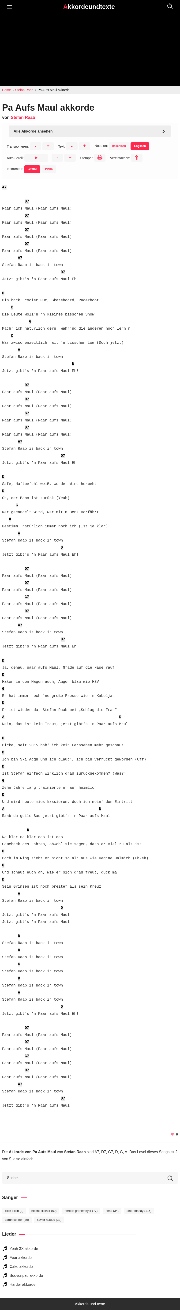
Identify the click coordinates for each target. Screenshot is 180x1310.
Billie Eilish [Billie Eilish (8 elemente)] (14, 1211)
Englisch (140, 146)
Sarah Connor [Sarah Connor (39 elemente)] (17, 1219)
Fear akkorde (21, 1258)
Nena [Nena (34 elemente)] (112, 1211)
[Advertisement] (90, 51)
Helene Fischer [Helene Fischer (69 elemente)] (44, 1211)
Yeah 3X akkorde (24, 1249)
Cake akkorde (21, 1267)
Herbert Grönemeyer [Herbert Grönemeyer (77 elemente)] (81, 1211)
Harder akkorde (22, 1284)
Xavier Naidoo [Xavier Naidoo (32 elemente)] (49, 1219)
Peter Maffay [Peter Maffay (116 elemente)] (139, 1211)
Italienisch (119, 146)
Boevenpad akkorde (26, 1276)
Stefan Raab (23, 117)
